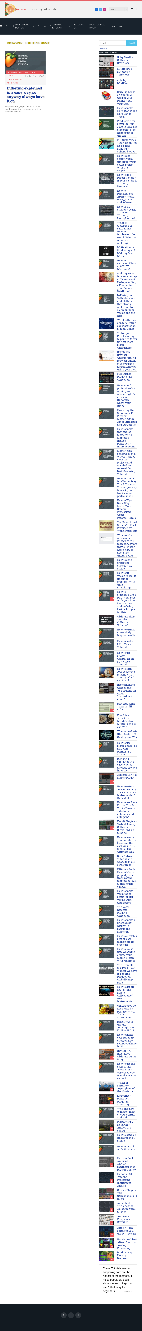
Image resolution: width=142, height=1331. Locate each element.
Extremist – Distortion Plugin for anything (124, 1100)
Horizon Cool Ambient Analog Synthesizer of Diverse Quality (126, 1164)
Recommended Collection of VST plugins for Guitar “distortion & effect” (126, 692)
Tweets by (103, 48)
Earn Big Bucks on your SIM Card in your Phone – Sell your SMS (126, 98)
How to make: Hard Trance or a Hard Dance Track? (127, 112)
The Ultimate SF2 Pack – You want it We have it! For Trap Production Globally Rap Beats (127, 974)
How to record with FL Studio (126, 1148)
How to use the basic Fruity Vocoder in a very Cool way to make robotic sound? (126, 1071)
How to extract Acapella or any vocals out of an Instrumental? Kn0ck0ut (126, 792)
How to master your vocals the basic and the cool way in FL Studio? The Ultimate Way (126, 844)
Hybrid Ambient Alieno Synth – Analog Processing (127, 1244)
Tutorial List (78, 26)
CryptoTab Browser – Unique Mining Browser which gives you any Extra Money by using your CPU (126, 361)
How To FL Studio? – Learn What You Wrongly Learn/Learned (126, 212)
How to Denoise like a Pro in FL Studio (126, 1137)
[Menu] (132, 9)
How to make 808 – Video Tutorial (125, 644)
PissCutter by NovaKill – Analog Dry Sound (125, 1126)
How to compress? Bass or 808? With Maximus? (126, 265)
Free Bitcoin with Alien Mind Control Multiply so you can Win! (126, 721)
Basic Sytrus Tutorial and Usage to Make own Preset (126, 860)
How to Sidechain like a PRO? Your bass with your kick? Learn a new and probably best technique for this (127, 602)
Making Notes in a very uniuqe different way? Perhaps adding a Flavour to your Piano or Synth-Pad (127, 282)
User (41, 26)
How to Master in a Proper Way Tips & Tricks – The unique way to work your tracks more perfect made (127, 487)
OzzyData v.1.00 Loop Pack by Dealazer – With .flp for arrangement (126, 1011)
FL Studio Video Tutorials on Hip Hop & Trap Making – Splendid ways (127, 146)
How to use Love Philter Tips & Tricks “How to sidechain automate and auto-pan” (127, 809)
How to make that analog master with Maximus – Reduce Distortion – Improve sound (126, 438)
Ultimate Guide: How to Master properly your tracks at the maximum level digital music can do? (127, 878)
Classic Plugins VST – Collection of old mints (127, 1194)
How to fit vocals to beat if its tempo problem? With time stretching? (126, 580)
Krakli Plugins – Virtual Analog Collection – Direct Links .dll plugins (127, 827)
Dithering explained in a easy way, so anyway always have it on (26, 94)
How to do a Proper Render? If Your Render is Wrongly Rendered (127, 180)
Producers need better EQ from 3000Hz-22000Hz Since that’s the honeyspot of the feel (127, 128)
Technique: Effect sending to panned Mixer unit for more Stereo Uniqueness (127, 340)
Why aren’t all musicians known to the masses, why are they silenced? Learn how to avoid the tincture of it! (127, 545)
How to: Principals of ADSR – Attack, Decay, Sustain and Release (126, 196)
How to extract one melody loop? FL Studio (126, 632)
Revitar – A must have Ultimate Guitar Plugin (126, 1055)
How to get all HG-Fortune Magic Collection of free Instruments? (125, 994)
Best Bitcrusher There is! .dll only (126, 706)
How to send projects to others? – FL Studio (124, 564)
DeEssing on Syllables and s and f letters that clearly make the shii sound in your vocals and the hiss (126, 305)
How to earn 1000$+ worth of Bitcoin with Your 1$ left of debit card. (126, 674)
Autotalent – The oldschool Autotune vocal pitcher (126, 1207)
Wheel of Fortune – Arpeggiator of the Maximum (126, 1087)
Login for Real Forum (97, 26)
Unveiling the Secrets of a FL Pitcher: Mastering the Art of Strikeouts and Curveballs (127, 417)
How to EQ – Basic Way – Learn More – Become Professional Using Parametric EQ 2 (126, 509)
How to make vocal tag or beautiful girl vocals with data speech (125, 896)
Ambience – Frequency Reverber (124, 1219)
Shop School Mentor (21, 26)
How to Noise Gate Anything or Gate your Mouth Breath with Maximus (126, 955)
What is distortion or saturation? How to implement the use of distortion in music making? (127, 233)
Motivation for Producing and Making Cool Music (126, 252)
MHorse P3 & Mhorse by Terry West (124, 71)
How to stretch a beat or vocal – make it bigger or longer (127, 940)
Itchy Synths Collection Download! (125, 60)
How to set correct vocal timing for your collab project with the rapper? (126, 163)
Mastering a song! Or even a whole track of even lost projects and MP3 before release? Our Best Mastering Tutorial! (126, 462)
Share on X (128, 1291)
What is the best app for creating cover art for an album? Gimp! (127, 324)
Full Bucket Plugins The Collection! (124, 376)
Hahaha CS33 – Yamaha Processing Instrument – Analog (126, 1180)
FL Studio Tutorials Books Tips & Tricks (24, 72)
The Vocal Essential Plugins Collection (123, 911)
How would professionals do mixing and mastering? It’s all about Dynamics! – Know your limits (127, 395)
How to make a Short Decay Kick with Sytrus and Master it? (126, 926)
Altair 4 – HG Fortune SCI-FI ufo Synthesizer (126, 1230)
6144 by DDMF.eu (122, 82)
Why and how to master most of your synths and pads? (126, 1113)
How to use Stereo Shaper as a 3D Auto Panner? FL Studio (127, 748)
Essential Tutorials (56, 26)
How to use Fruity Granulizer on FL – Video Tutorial (125, 658)
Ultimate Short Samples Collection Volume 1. (126, 621)
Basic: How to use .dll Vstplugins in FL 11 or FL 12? (125, 1026)
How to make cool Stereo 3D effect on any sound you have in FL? (126, 1040)
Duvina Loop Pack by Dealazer (45, 9)
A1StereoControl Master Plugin (127, 776)
